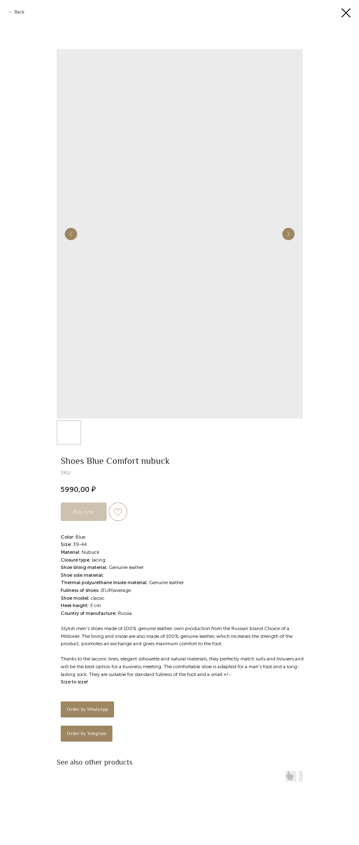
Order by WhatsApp (87, 709)
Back (19, 12)
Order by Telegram (86, 733)
